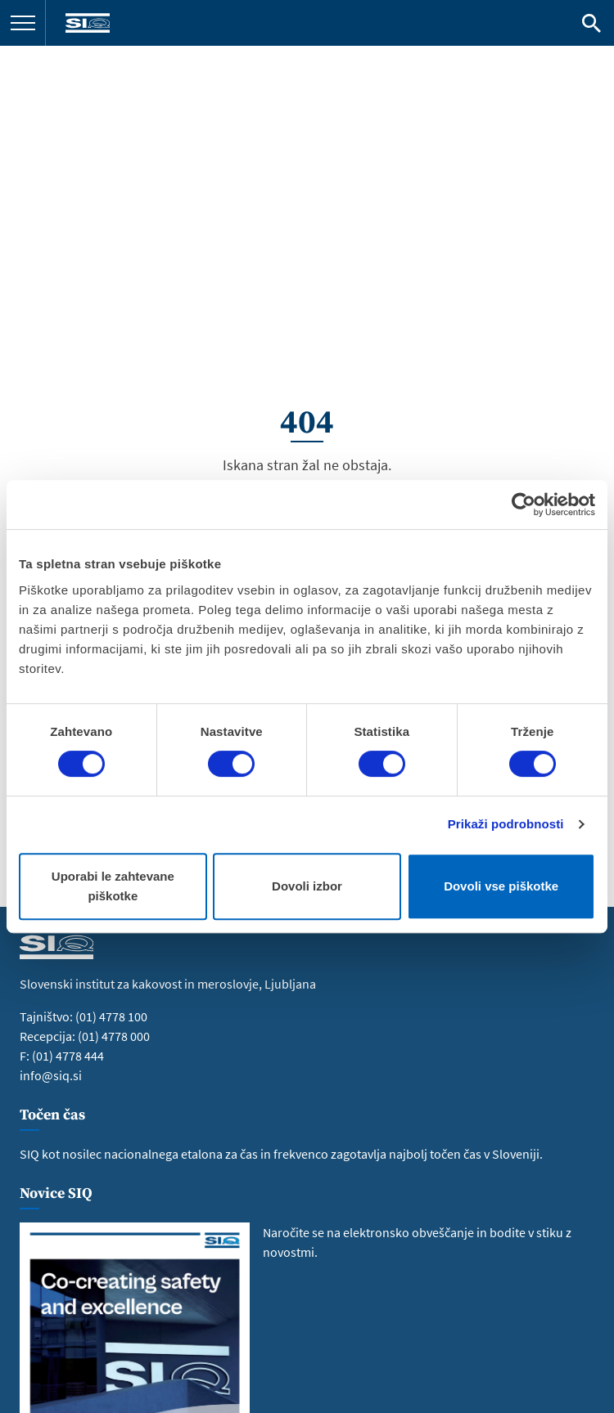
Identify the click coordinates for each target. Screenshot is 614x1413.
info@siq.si (51, 1075)
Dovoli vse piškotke (501, 886)
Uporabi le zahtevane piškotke (113, 886)
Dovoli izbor (307, 886)
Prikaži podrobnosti (506, 824)
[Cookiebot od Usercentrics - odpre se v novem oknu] (523, 504)
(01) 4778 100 (111, 1016)
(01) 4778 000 (114, 1036)
